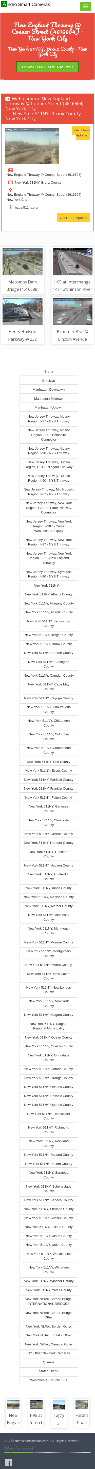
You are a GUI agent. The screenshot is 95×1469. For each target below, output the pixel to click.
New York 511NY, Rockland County (49, 1143)
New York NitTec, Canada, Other (48, 1344)
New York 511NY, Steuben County (48, 1209)
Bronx (49, 371)
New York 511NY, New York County (49, 1003)
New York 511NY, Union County (49, 1245)
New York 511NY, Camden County (49, 675)
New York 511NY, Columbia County (49, 736)
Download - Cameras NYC (47, 67)
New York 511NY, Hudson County (48, 865)
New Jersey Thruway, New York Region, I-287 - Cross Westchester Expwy (49, 526)
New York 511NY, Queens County (48, 1105)
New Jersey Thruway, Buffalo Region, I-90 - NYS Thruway (48, 478)
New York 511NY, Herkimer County (49, 854)
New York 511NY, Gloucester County (49, 822)
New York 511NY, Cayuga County (48, 698)
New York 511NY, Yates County (49, 1290)
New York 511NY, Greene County (48, 834)
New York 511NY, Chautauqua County (49, 709)
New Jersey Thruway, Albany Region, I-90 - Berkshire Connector (49, 434)
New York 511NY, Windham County (49, 1269)
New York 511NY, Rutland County (48, 1155)
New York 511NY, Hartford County (48, 843)
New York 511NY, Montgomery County (48, 953)
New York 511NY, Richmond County (48, 1130)
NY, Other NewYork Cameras (48, 1353)
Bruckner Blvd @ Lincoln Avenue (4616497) (72, 339)
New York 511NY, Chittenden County (49, 723)
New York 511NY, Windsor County (48, 1281)
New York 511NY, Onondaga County (49, 1057)
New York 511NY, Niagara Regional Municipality (48, 1026)
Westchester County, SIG (48, 1380)
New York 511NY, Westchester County (48, 1256)
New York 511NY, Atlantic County (49, 612)
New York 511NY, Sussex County (48, 1218)
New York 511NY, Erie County (48, 762)
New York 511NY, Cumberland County (49, 750)
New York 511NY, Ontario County (48, 1069)
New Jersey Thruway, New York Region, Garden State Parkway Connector (49, 507)
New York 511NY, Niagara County (48, 1015)
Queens (48, 1362)
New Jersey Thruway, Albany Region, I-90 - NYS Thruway (49, 451)
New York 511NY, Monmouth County (48, 931)
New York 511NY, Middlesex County (48, 917)
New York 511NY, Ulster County (49, 1236)
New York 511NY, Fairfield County (48, 780)
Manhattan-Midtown (48, 398)
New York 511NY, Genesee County (49, 808)
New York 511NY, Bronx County (49, 644)
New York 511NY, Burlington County (48, 664)
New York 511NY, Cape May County (48, 686)
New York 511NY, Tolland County (49, 1227)
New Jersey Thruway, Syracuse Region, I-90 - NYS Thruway (49, 574)
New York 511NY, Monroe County (48, 942)
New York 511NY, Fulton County (48, 797)
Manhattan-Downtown (49, 389)
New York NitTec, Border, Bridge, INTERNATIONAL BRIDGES (49, 1301)
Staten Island (48, 1371)
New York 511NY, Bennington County (48, 623)
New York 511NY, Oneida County (49, 1046)
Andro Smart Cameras (26, 4)
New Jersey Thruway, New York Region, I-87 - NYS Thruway (49, 542)
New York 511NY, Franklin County (48, 788)
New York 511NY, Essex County (48, 770)
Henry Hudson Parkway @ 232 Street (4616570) (22, 339)
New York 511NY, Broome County (48, 653)
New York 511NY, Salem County (48, 1164)
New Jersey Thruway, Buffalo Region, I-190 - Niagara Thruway (48, 464)
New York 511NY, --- (49, 585)
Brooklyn (48, 381)
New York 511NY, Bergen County (49, 635)
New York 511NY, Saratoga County (49, 1175)
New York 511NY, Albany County (48, 594)
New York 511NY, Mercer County (48, 906)
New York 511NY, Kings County (48, 888)
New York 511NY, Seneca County (48, 1200)
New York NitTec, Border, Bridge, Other (49, 1315)
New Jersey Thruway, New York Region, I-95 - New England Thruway (49, 558)
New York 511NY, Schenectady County (48, 1189)
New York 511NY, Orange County (48, 1078)
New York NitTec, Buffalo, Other (49, 1335)
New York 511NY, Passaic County (48, 1096)
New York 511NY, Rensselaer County (48, 1116)
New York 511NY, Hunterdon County (49, 876)
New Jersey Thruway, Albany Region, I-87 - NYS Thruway (49, 419)
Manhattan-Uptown (49, 407)
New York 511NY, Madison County (49, 897)
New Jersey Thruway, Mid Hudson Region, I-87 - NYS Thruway (49, 491)
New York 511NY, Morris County (48, 965)
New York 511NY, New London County (48, 990)
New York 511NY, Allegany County (49, 603)
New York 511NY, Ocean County (48, 1037)
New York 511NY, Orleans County (48, 1087)
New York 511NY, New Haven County (48, 976)
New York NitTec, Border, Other (48, 1326)
